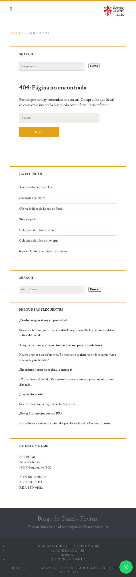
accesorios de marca (32, 198)
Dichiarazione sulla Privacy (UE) (67, 546)
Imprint (68, 555)
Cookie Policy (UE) (68, 551)
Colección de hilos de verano (37, 230)
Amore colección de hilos (35, 187)
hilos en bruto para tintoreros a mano (43, 251)
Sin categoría (27, 219)
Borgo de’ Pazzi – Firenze (68, 519)
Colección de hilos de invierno (39, 240)
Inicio (17, 33)
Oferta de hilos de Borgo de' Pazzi (41, 209)
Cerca (94, 66)
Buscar (94, 289)
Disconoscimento (68, 559)
